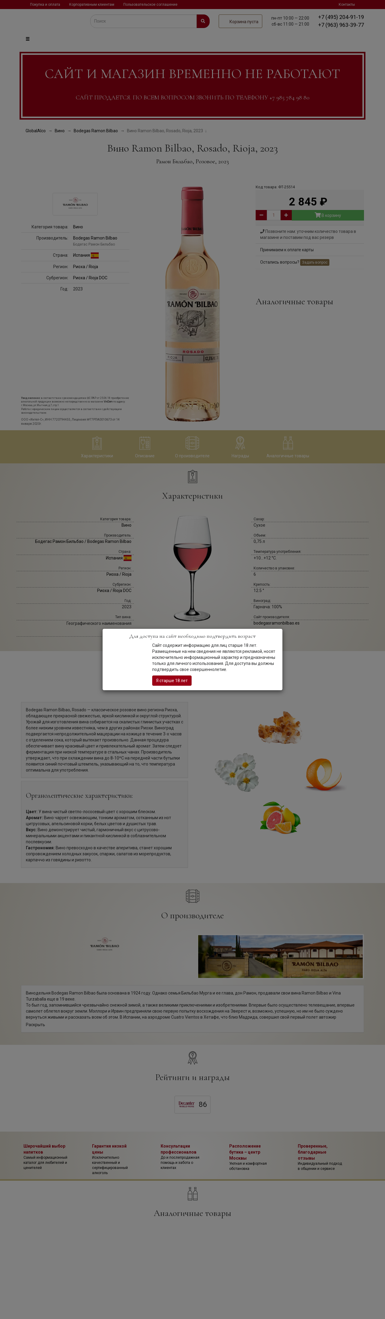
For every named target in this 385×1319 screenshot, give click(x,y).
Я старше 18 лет (172, 680)
